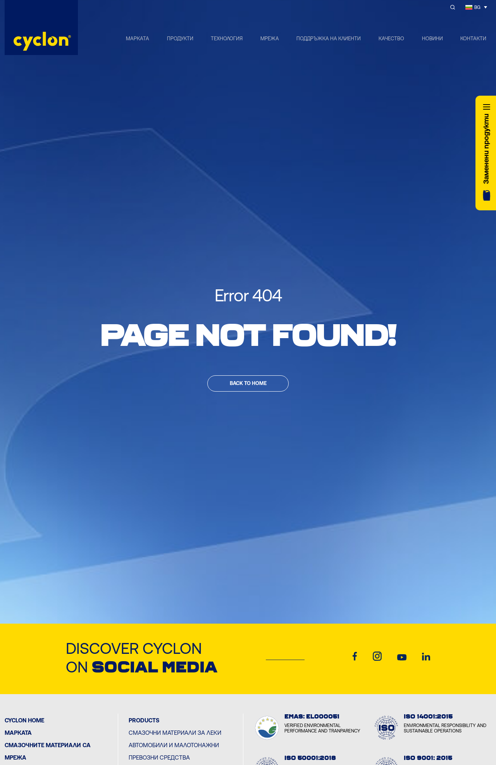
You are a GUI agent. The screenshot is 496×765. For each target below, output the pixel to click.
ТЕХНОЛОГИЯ (227, 38)
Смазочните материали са (48, 745)
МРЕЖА (269, 38)
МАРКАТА (137, 38)
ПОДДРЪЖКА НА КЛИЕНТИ (328, 38)
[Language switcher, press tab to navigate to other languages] (476, 7)
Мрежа (15, 757)
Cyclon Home (24, 720)
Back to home (248, 383)
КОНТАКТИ (473, 38)
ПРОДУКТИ (180, 38)
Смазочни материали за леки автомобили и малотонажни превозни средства (175, 745)
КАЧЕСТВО (391, 38)
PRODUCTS (144, 720)
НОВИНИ (432, 38)
